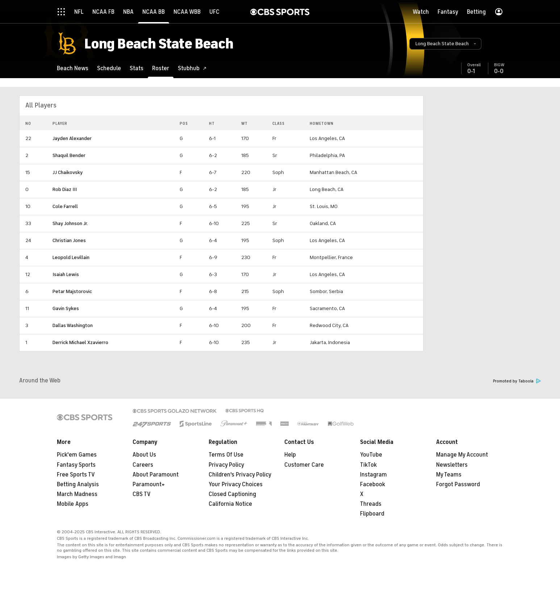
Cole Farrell (65, 206)
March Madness (77, 494)
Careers (143, 465)
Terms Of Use (226, 454)
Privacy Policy (226, 465)
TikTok (368, 465)
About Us (144, 454)
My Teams (448, 474)
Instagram (373, 474)
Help (290, 454)
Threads (370, 504)
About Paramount (156, 474)
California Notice (230, 504)
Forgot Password (458, 484)
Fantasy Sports (76, 465)
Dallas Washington (73, 325)
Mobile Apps (72, 504)
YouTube (371, 454)
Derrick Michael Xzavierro (80, 342)
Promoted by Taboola (517, 381)
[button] (445, 44)
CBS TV (142, 494)
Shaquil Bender (69, 155)
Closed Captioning (232, 494)
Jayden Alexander (72, 138)
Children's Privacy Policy (240, 474)
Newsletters (452, 465)
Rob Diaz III (65, 189)
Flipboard (372, 513)
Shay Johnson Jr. (70, 223)
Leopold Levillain (71, 257)
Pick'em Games (77, 454)
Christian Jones (69, 240)
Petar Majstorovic (72, 291)
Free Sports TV (76, 474)
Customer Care (304, 465)
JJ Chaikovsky (68, 172)
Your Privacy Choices (236, 484)
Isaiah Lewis (66, 274)
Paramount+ (149, 484)
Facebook (372, 484)
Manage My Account (462, 454)
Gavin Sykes (66, 308)
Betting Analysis (78, 484)
